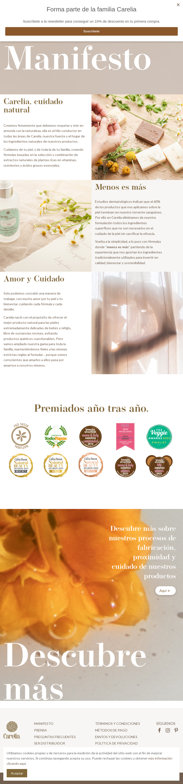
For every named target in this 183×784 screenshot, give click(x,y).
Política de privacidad (116, 743)
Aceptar (17, 773)
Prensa (40, 730)
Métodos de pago (111, 730)
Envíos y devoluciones (116, 737)
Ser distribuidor (49, 743)
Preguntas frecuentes (55, 737)
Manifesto (43, 723)
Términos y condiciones (117, 723)
